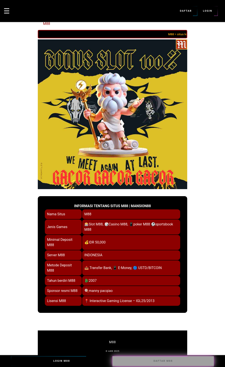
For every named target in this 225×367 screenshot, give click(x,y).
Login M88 (61, 361)
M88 (46, 24)
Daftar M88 (163, 361)
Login (208, 11)
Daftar (185, 11)
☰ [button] (7, 11)
